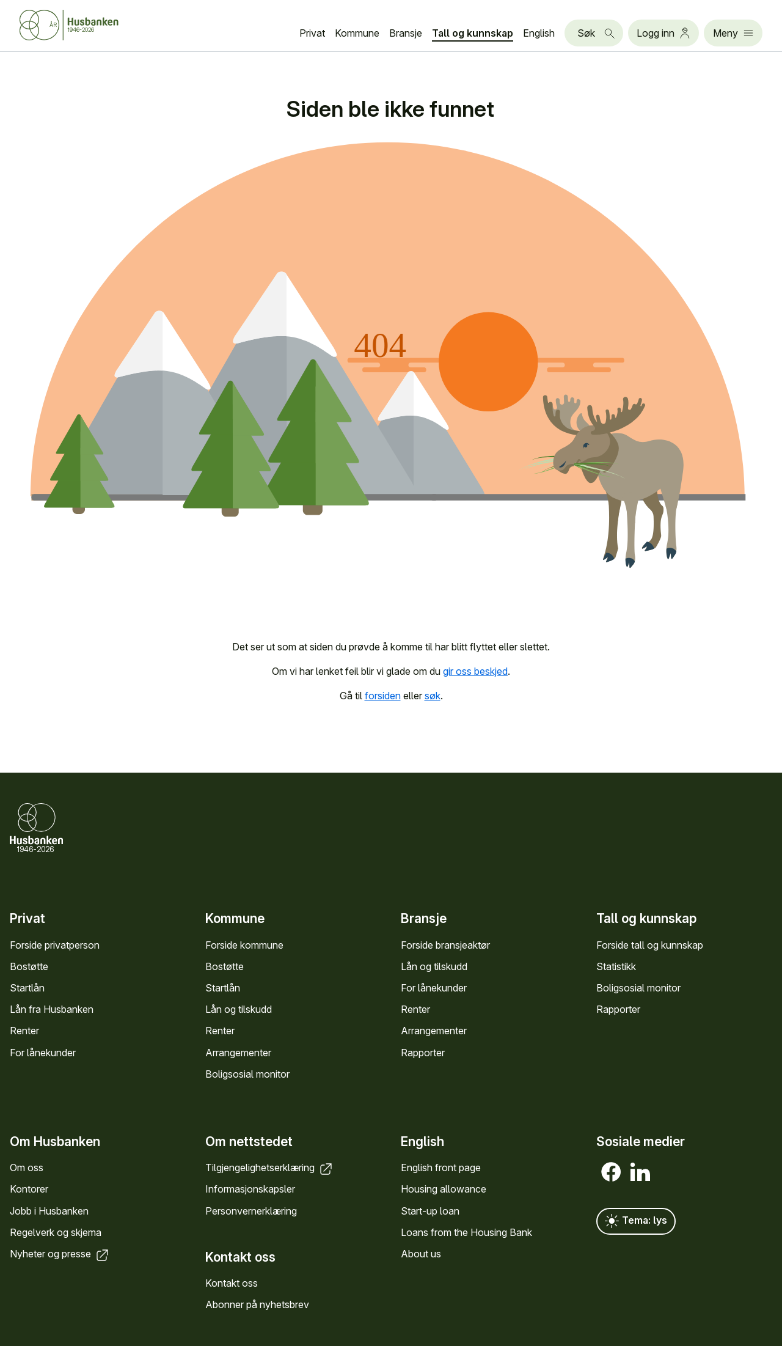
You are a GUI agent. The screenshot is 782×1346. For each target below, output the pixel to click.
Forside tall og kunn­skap (649, 945)
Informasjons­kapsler (250, 1189)
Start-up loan (430, 1211)
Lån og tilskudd (238, 1009)
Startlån (27, 988)
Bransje (405, 33)
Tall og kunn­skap (472, 33)
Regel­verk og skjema (55, 1232)
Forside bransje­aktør (445, 945)
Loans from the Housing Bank (466, 1232)
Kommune (357, 33)
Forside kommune (244, 945)
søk (432, 696)
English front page (441, 1167)
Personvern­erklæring (251, 1211)
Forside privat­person (55, 945)
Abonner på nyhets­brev (257, 1304)
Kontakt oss (231, 1283)
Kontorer (29, 1189)
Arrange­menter (238, 1052)
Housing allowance (443, 1189)
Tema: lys (636, 1221)
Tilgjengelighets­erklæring (269, 1167)
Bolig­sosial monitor (247, 1074)
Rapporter (423, 1052)
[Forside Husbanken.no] (69, 25)
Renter (24, 1030)
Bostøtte (29, 966)
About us (421, 1254)
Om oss (26, 1167)
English (539, 33)
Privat (312, 33)
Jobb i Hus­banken (49, 1211)
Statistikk (616, 966)
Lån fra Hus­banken (51, 1009)
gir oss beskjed (475, 671)
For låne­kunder (43, 1052)
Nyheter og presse (60, 1254)
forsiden (383, 696)
